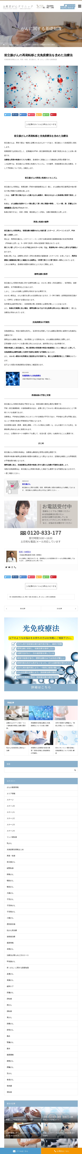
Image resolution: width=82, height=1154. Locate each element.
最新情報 (10, 943)
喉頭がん (10, 887)
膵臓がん (10, 1067)
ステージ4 (11, 831)
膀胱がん (10, 1061)
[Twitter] (6, 567)
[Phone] (15, 567)
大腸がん (10, 893)
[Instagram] (12, 567)
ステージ (10, 800)
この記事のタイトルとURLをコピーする (41, 124)
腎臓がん (10, 1042)
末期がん (10, 949)
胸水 (8, 1036)
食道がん (10, 1080)
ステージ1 (11, 812)
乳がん (9, 843)
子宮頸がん (11, 912)
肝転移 (9, 999)
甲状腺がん (11, 961)
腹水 (8, 1048)
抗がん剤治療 (12, 930)
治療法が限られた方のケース (18, 955)
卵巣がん (10, 874)
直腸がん (10, 980)
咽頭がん (10, 880)
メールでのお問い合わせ (67, 7)
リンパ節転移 (12, 837)
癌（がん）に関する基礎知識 (47, 59)
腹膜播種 (10, 1055)
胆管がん (10, 1030)
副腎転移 (10, 868)
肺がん (9, 1005)
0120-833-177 (40, 7)
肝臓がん (10, 992)
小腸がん (10, 918)
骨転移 (9, 1092)
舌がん (9, 1073)
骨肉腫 (9, 1086)
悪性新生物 (11, 924)
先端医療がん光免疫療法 (31, 376)
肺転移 (9, 1011)
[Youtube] (9, 567)
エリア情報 (11, 793)
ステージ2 (11, 818)
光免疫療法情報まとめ (11, 59)
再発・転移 (24, 59)
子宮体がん (11, 905)
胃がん (9, 1017)
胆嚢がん (10, 1024)
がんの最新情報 (13, 787)
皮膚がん (10, 974)
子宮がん (10, 899)
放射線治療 (11, 936)
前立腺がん (32, 59)
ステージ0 (11, 806)
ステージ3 (11, 825)
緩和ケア (10, 986)
